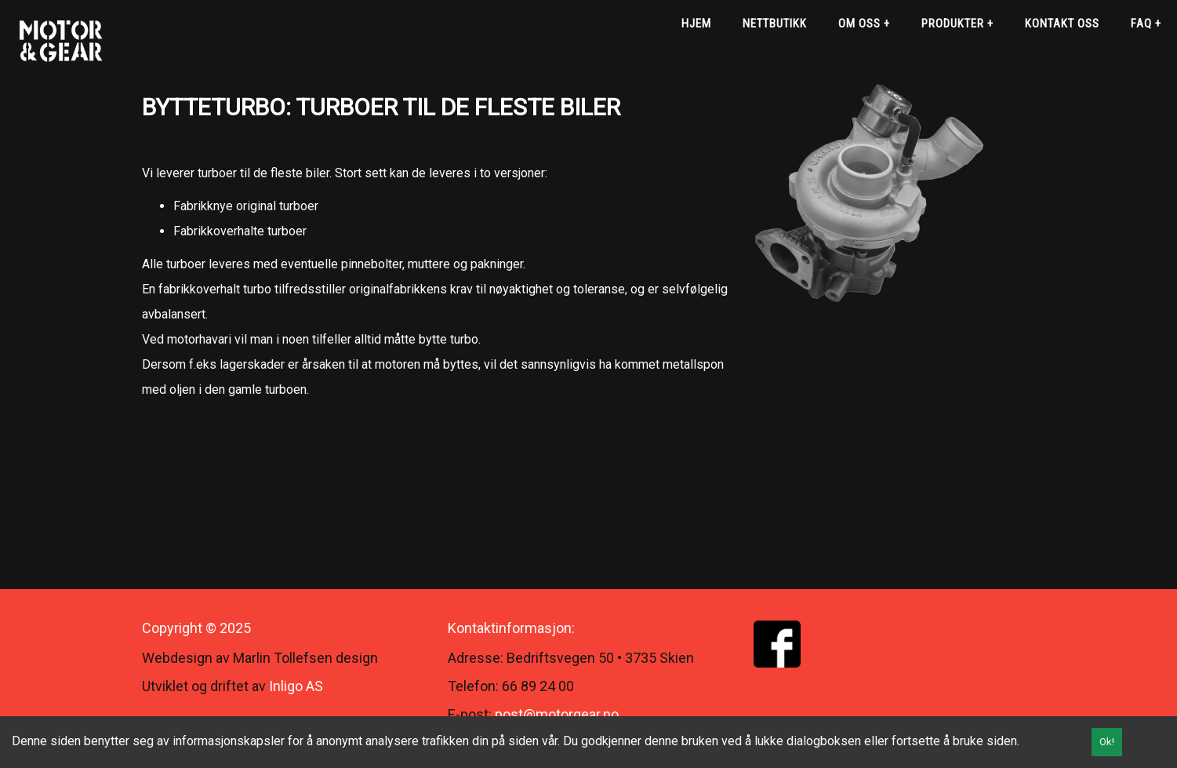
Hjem (696, 23)
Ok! (1106, 742)
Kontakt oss (1062, 23)
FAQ (1146, 23)
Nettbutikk (775, 23)
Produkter (957, 23)
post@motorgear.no (557, 714)
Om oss (864, 23)
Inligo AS (296, 686)
